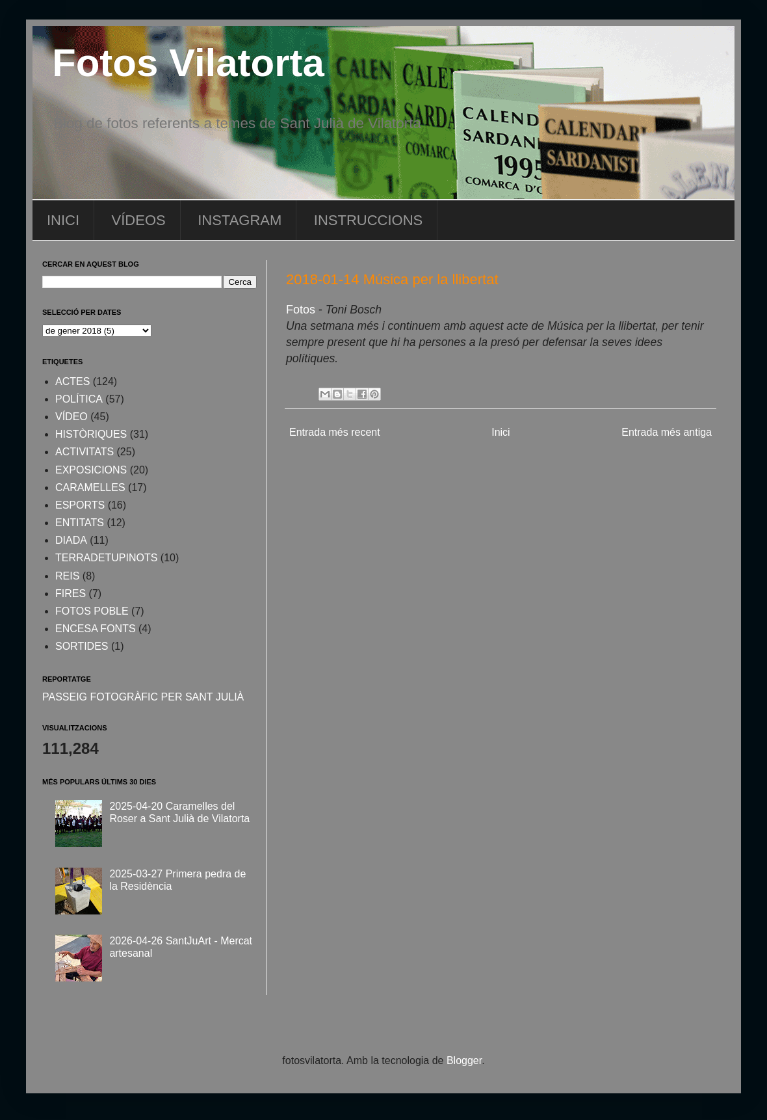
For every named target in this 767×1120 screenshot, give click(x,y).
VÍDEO (71, 416)
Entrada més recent (334, 432)
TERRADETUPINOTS (106, 557)
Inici (500, 432)
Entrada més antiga (666, 432)
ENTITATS (79, 522)
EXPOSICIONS (91, 469)
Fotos (300, 309)
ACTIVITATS (84, 451)
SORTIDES (82, 646)
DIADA (71, 540)
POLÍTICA (79, 399)
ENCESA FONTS (95, 628)
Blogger (464, 1060)
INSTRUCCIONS (368, 220)
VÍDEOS (139, 220)
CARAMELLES (90, 487)
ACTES (72, 381)
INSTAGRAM (239, 220)
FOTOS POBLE (92, 611)
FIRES (70, 593)
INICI (63, 220)
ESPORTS (80, 505)
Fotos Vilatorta (188, 63)
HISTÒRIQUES (91, 434)
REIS (67, 575)
